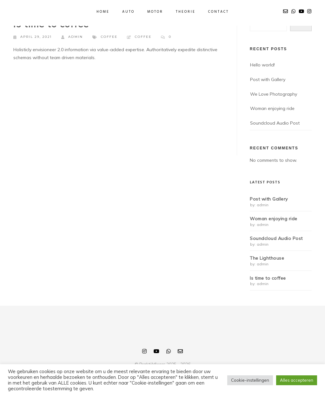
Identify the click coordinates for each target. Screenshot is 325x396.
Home (102, 12)
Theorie (186, 12)
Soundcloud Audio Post (275, 123)
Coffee (109, 37)
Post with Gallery (267, 79)
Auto (128, 12)
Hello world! (262, 65)
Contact (218, 12)
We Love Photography (273, 94)
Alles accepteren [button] (296, 380)
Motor (155, 12)
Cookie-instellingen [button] (250, 380)
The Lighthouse (267, 258)
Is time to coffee (268, 278)
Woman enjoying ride (272, 108)
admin (72, 37)
